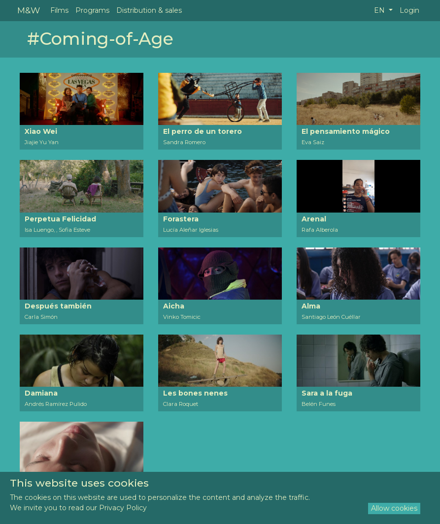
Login (409, 10)
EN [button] (380, 10)
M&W (28, 10)
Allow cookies (394, 508)
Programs (92, 10)
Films (59, 10)
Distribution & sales (149, 10)
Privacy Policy (123, 507)
